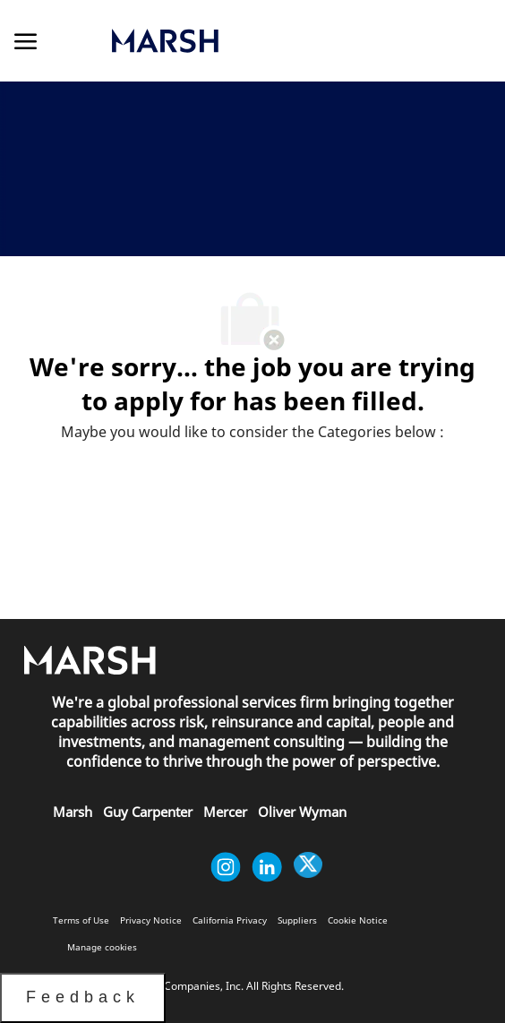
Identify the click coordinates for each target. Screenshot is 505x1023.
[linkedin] (267, 867)
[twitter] (308, 867)
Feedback (83, 997)
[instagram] (225, 867)
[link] (242, 40)
